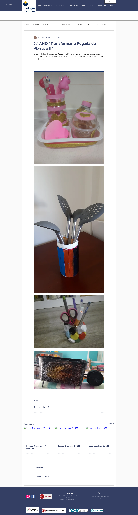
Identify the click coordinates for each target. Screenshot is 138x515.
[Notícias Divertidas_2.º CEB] (69, 435)
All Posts (26, 24)
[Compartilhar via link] (48, 407)
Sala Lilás (46, 24)
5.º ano (36, 400)
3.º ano (104, 24)
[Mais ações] (103, 38)
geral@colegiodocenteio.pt (68, 500)
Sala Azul (55, 24)
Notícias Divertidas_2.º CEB (69, 446)
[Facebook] (33, 496)
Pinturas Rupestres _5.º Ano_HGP (36, 447)
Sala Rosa (36, 24)
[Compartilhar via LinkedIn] (44, 407)
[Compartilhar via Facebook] (34, 407)
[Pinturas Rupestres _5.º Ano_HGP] (38, 435)
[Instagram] (28, 496)
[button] (112, 24)
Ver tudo (111, 423)
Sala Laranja (66, 24)
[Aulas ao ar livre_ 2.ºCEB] (100, 435)
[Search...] (110, 2)
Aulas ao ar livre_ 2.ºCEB (99, 446)
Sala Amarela (78, 24)
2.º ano (96, 24)
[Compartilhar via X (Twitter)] (39, 407)
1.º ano (88, 24)
